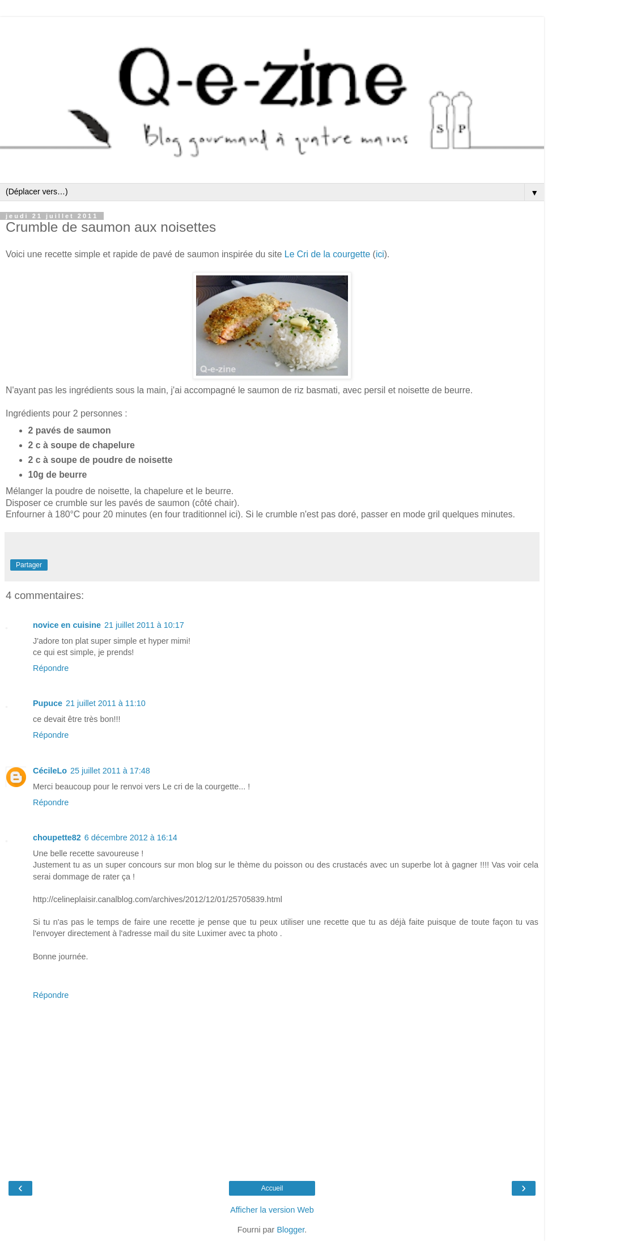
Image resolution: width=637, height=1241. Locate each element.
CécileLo (50, 770)
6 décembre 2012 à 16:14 (130, 837)
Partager (29, 565)
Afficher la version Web (271, 1209)
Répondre (51, 668)
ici (380, 254)
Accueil (272, 1188)
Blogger (290, 1229)
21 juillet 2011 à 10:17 (144, 625)
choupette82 (57, 837)
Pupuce (47, 703)
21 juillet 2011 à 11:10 (106, 703)
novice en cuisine (67, 625)
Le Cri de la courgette (327, 254)
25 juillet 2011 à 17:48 (110, 770)
